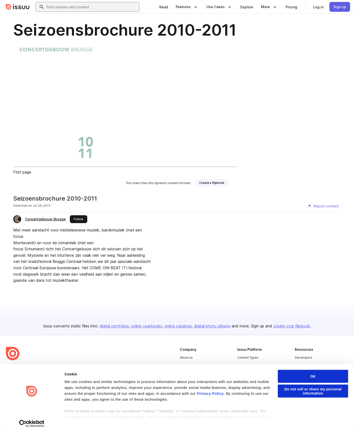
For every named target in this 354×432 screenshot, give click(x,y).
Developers (303, 357)
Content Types (247, 357)
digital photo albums (212, 326)
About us (186, 357)
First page (22, 172)
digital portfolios (114, 326)
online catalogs (178, 326)
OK (313, 375)
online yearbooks (146, 326)
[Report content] (323, 206)
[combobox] (91, 7)
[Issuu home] (17, 7)
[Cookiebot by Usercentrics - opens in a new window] (31, 422)
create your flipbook (291, 326)
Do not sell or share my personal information (313, 390)
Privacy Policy (210, 392)
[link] (163, 7)
